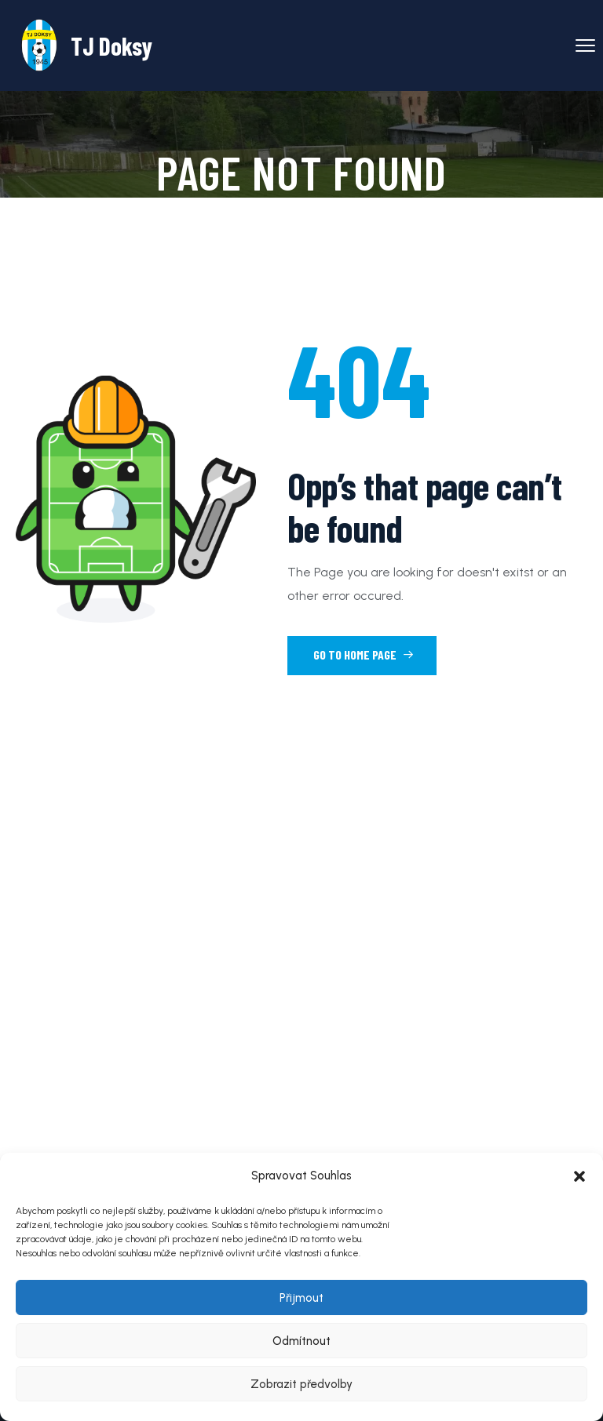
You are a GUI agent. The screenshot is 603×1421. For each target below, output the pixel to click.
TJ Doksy (111, 45)
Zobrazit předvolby (301, 1384)
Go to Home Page (363, 654)
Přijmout (301, 1298)
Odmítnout (301, 1341)
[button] (579, 1176)
